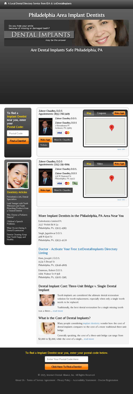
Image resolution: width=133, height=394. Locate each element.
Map (89, 113)
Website (43, 145)
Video (100, 163)
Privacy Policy (63, 380)
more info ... (122, 149)
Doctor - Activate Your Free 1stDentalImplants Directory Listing (77, 251)
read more (58, 310)
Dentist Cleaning (14, 234)
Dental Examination (15, 230)
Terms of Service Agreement (41, 380)
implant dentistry (91, 323)
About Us (20, 380)
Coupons (101, 113)
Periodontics (12, 197)
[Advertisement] (66, 80)
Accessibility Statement (84, 380)
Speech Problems (15, 222)
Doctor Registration (108, 380)
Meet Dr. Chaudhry (62, 140)
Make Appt (45, 140)
